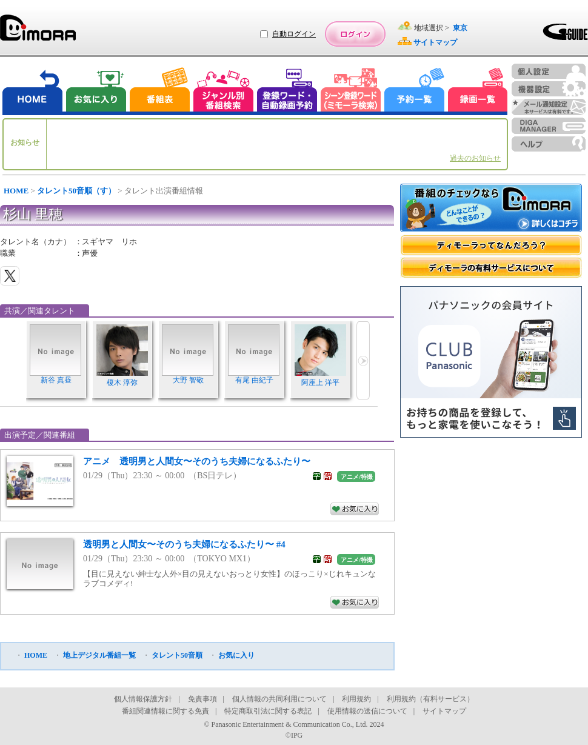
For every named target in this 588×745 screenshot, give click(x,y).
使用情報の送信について (367, 711)
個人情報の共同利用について (279, 699)
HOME (16, 190)
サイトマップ (444, 711)
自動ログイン (294, 34)
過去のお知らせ (475, 158)
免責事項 (202, 699)
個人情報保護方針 (143, 699)
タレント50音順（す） (76, 190)
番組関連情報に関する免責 (165, 711)
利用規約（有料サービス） (430, 699)
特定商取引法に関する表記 (268, 711)
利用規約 (356, 699)
